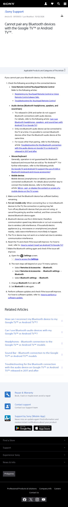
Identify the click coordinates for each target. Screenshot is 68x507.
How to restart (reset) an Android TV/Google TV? (42, 214)
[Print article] (62, 16)
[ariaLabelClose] (65, 3)
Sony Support (14, 11)
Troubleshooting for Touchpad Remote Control (35, 70)
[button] (34, 410)
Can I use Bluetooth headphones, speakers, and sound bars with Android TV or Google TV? (39, 91)
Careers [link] (57, 458)
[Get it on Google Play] (24, 397)
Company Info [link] (45, 458)
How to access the (26, 228)
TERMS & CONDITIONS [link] (34, 486)
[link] (9, 3)
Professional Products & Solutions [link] (22, 458)
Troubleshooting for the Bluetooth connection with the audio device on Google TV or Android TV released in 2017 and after (38, 117)
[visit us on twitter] (31, 469)
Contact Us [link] (34, 462)
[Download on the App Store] (43, 397)
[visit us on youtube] (43, 469)
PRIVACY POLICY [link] (34, 490)
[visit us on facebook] (25, 469)
